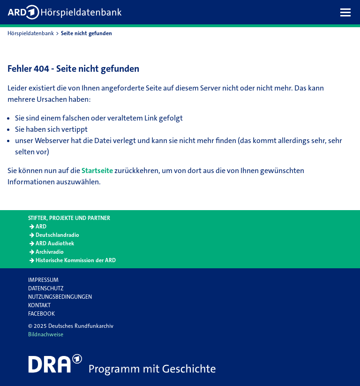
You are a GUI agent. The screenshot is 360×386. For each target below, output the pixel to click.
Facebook (41, 314)
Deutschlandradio (57, 235)
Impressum (43, 280)
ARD (41, 226)
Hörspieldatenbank (31, 33)
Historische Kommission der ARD (76, 260)
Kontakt (39, 305)
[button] (348, 12)
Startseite (97, 170)
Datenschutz (45, 288)
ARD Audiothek (55, 243)
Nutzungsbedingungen (60, 297)
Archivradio (50, 252)
